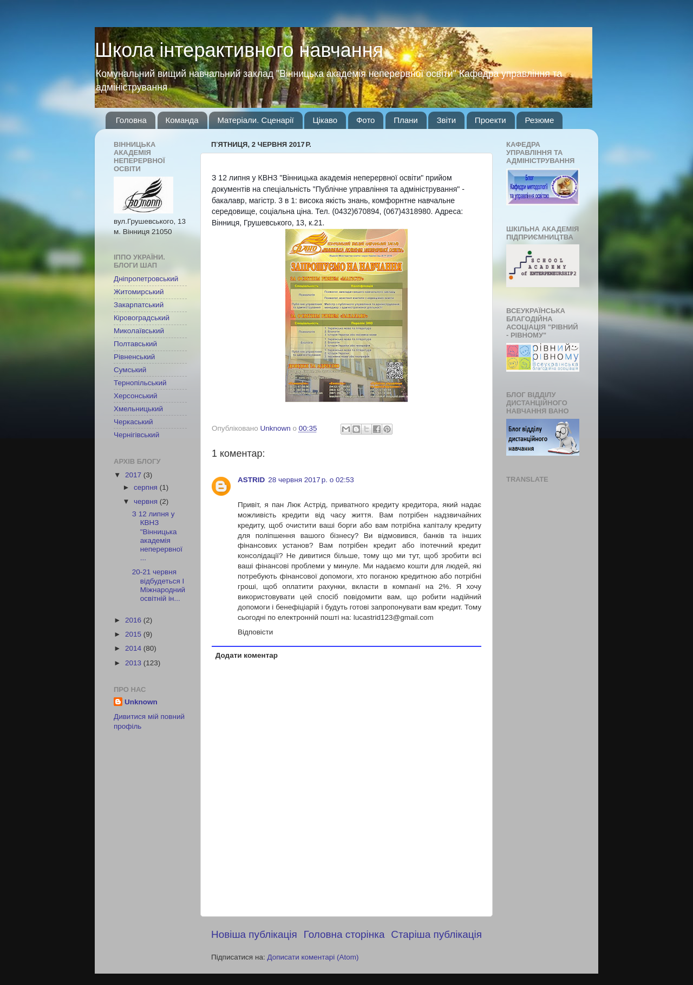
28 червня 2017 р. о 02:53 (311, 480)
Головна (131, 120)
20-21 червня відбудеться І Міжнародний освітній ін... (158, 585)
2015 (134, 634)
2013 (134, 663)
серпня (147, 487)
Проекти (490, 120)
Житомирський (139, 292)
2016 (134, 620)
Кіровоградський (141, 318)
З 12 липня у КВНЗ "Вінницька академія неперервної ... (157, 536)
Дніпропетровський (146, 279)
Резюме (539, 120)
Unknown (141, 702)
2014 (134, 648)
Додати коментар (246, 655)
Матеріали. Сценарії (255, 120)
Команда (182, 120)
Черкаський (133, 422)
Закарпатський (139, 305)
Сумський (130, 370)
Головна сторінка (344, 934)
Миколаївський (139, 331)
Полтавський (135, 344)
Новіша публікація (254, 934)
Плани (406, 120)
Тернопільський (140, 383)
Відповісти (255, 632)
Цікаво (324, 120)
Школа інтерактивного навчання (239, 50)
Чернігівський (136, 435)
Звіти (446, 120)
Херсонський (136, 396)
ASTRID (251, 480)
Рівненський (134, 357)
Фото (365, 120)
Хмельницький (138, 409)
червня (147, 501)
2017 (134, 475)
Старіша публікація (436, 934)
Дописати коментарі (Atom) (312, 957)
